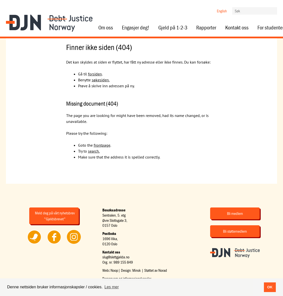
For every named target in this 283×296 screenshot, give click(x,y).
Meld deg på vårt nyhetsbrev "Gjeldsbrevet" (55, 215)
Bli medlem (235, 213)
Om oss (105, 28)
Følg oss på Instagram (74, 243)
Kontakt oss (237, 28)
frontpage (102, 145)
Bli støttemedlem (235, 231)
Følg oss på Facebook (54, 243)
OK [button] (270, 287)
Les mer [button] (112, 287)
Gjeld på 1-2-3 (172, 28)
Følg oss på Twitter (34, 243)
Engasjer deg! (135, 28)
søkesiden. (101, 79)
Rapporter (206, 28)
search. (94, 151)
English (222, 10)
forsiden (95, 73)
